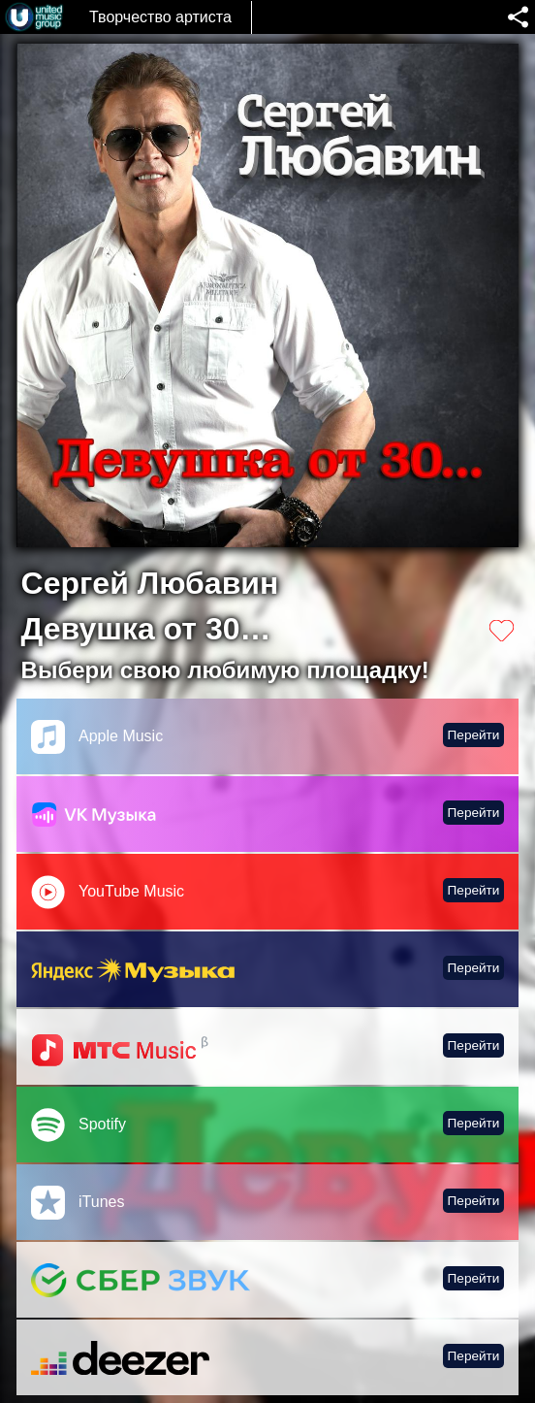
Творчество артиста (160, 17)
